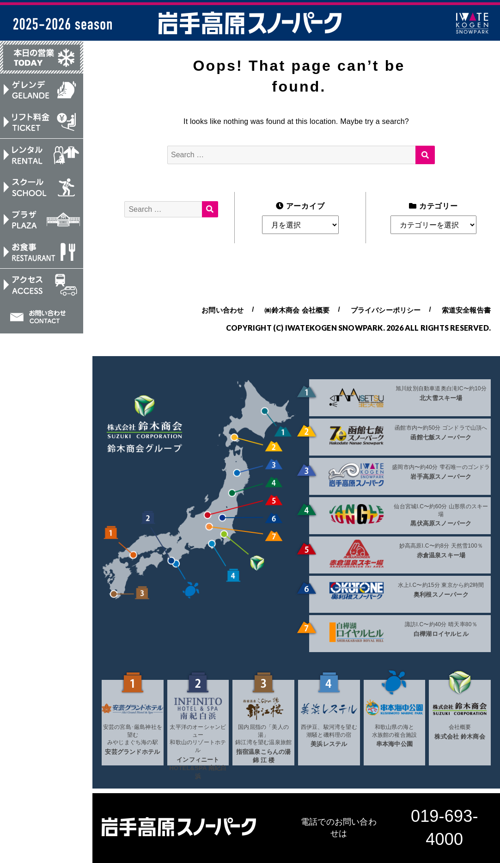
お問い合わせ (41, 320)
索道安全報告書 (466, 310)
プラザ (41, 221)
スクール (41, 189)
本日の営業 (41, 57)
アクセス (41, 287)
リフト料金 (41, 123)
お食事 (41, 254)
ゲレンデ (41, 90)
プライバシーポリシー (386, 310)
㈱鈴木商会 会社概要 (296, 310)
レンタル (41, 156)
